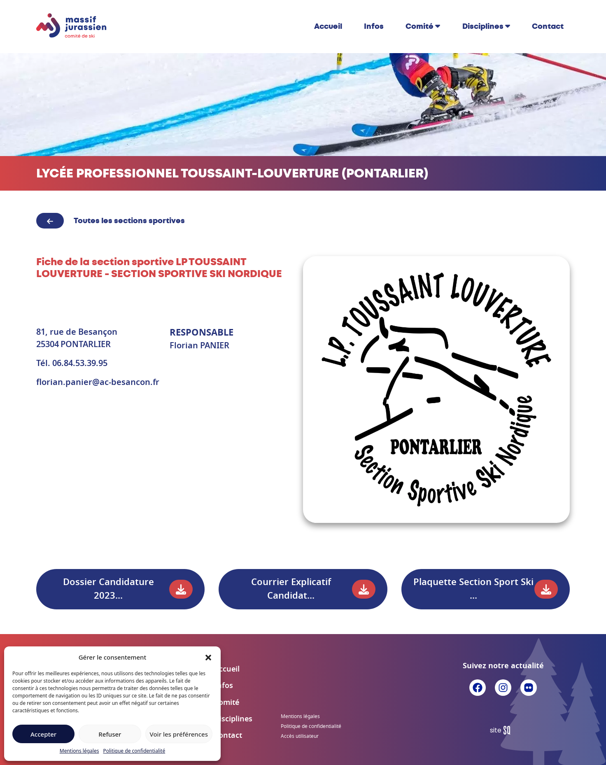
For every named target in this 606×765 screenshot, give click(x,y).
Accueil (328, 26)
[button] (208, 657)
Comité (420, 26)
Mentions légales (79, 750)
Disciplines (482, 26)
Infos (374, 26)
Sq (503, 730)
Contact (548, 26)
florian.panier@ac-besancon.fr (97, 382)
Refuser (109, 734)
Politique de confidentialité (134, 750)
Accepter (43, 734)
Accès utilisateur (300, 736)
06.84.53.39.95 (79, 363)
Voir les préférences (179, 734)
